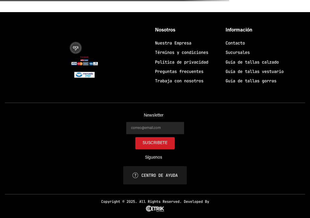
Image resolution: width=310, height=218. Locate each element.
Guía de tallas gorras (251, 81)
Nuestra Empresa (173, 43)
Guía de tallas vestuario (255, 71)
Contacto (235, 43)
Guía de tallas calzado (252, 62)
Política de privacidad (181, 62)
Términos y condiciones (181, 52)
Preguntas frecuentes (179, 71)
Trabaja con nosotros (179, 81)
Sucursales (238, 52)
